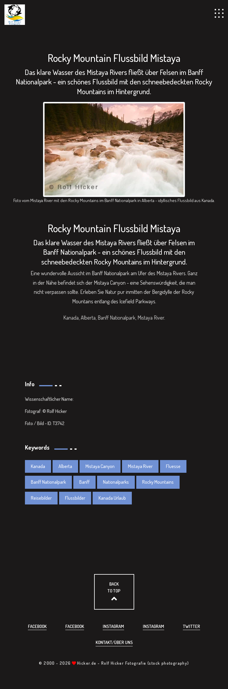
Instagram (113, 626)
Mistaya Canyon (100, 466)
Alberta (65, 466)
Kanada (38, 466)
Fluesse (173, 466)
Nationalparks (116, 482)
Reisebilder (41, 498)
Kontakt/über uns (114, 642)
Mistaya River (140, 466)
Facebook (37, 626)
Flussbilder (75, 498)
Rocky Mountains (158, 482)
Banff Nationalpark (48, 482)
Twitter (191, 626)
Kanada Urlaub (112, 498)
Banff (84, 482)
